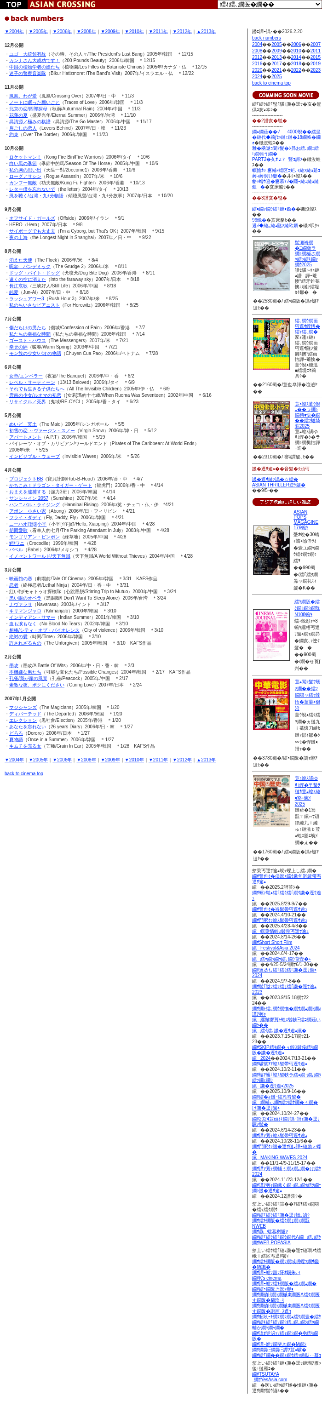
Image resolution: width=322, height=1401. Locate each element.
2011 (315, 50)
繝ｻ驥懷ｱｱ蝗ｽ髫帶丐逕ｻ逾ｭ (279, 1063)
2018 (296, 63)
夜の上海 (18, 237)
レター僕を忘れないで (32, 189)
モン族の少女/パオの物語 (35, 353)
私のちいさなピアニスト (34, 305)
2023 (315, 70)
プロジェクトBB (26, 478)
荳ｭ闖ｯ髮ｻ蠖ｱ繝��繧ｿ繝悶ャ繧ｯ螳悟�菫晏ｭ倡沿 (307, 695)
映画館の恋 (20, 578)
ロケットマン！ (25, 157)
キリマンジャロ (25, 610)
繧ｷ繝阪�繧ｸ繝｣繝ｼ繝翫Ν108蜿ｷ (307, 608)
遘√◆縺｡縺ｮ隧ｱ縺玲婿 (275, 225)
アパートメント (25, 437)
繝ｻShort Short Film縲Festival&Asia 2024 (276, 945)
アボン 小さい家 (27, 511)
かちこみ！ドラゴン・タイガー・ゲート (50, 485)
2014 (296, 57)
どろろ (16, 733)
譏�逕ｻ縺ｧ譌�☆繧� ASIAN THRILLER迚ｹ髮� (278, 482)
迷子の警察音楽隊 (27, 73)
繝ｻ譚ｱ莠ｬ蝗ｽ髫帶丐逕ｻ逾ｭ (279, 1135)
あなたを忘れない (27, 726)
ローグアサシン (25, 176)
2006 (296, 44)
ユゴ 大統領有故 (27, 54)
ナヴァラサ (20, 604)
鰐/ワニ (16, 543)
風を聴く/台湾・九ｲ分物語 (36, 195)
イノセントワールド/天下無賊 (39, 556)
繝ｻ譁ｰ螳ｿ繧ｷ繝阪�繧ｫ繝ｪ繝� (284, 1283)
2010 (296, 50)
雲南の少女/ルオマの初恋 (35, 395)
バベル (16, 549)
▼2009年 (110, 31)
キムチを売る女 (25, 746)
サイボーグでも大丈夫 (32, 231)
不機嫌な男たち (25, 672)
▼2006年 (62, 31)
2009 (276, 50)
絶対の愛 (18, 636)
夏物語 (16, 739)
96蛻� (259, 220)
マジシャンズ (23, 707)
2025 (276, 76)
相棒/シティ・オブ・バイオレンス (44, 630)
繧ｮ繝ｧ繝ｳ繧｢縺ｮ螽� (274, 209)
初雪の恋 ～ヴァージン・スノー (42, 430)
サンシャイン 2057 (28, 498)
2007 (315, 44)
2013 (276, 57)
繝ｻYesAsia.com (270, 1379)
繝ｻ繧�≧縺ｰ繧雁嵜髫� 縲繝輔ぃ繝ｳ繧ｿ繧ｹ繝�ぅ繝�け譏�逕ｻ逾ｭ (285, 1102)
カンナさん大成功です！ (34, 60)
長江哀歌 (18, 285)
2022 (296, 70)
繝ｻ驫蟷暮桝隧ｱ (270, 1231)
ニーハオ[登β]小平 (27, 523)
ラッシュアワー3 (26, 298)
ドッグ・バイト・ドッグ (34, 272)
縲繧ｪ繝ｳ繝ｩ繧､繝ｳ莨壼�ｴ (281, 958)
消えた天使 (20, 260)
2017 (276, 63)
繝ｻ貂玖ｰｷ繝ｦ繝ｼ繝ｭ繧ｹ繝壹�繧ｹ (286, 1316)
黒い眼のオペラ (25, 597)
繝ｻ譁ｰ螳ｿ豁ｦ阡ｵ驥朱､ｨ (276, 1272)
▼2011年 (158, 31)
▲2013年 (206, 31)
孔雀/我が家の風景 (28, 678)
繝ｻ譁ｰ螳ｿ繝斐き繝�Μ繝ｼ (279, 1344)
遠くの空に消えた (27, 279)
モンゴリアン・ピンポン (34, 536)
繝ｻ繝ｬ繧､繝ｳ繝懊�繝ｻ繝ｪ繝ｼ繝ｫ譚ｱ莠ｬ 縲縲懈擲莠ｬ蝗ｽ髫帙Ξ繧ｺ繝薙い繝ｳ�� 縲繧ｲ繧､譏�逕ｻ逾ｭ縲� (286, 1019)
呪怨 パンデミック (30, 266)
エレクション (23, 720)
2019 (315, 63)
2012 (257, 57)
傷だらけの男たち (27, 327)
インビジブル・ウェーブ (34, 456)
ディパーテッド (25, 713)
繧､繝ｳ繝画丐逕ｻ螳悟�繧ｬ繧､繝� (307, 326)
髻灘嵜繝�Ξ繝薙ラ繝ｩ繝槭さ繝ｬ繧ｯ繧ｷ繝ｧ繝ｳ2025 (307, 253)
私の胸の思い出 (25, 169)
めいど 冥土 (23, 424)
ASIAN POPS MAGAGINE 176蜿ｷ (305, 519)
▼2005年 (38, 31)
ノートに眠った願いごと (34, 102)
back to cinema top (24, 773)
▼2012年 (182, 31)
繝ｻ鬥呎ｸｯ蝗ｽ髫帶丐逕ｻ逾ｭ (279, 920)
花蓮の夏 (18, 115)
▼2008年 (86, 31)
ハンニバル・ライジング (34, 504)
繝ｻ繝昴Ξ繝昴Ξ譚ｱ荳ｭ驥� (279, 1349)
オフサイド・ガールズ (32, 218)
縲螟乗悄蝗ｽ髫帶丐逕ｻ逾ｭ (280, 931)
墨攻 (13, 665)
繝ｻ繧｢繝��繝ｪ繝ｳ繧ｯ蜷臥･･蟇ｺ (286, 1355)
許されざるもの (25, 643)
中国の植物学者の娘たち (34, 66)
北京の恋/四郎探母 (28, 108)
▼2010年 (134, 31)
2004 (257, 44)
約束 (13, 134)
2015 (315, 57)
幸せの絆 (18, 346)
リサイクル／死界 (27, 401)
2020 (257, 70)
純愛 (13, 292)
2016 (257, 63)
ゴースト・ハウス (27, 340)
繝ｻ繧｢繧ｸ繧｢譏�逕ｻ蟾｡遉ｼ (281, 1215)
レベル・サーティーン (32, 382)
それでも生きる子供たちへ (36, 388)
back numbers (266, 37)
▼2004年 (14, 31)
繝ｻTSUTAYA (265, 1374)
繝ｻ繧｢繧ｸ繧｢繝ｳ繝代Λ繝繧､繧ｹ (286, 1237)
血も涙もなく (23, 623)
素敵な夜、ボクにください (36, 684)
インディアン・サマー (32, 617)
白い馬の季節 (23, 163)
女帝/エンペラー (26, 375)
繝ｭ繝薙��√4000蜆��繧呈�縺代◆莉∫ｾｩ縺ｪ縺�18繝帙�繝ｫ (286, 137)
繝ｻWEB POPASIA (271, 1242)
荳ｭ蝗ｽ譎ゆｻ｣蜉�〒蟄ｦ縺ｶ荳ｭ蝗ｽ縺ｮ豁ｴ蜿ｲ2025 (307, 791)
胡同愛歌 (18, 530)
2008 (257, 50)
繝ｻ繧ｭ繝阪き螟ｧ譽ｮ (272, 1289)
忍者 (13, 585)
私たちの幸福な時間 (30, 334)
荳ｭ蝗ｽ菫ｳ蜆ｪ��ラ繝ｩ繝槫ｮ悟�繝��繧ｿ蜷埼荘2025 (307, 415)
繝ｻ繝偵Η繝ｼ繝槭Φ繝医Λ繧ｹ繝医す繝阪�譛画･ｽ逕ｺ (286, 1308)
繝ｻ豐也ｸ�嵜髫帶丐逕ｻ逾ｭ (279, 909)
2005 (276, 44)
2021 (276, 70)
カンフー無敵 (23, 182)
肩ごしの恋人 (23, 128)
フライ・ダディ (25, 517)
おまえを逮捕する (27, 491)
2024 (257, 76)
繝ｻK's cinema (267, 1278)
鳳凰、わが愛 (23, 95)
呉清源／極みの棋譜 (30, 121)
